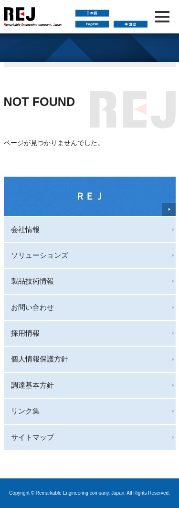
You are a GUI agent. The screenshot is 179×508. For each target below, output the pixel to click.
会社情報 (25, 229)
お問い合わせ (32, 307)
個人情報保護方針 (39, 359)
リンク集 (25, 411)
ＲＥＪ (89, 196)
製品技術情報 (32, 281)
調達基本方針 (32, 385)
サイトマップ (32, 437)
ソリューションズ (39, 255)
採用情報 (25, 333)
